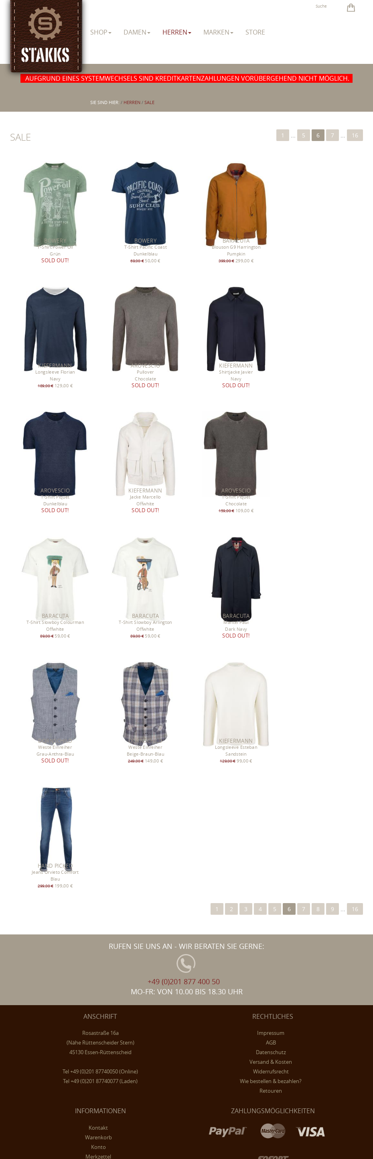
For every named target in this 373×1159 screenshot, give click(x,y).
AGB (271, 790)
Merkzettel (98, 904)
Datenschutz (271, 800)
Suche (321, 6)
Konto (98, 895)
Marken (218, 32)
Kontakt (98, 875)
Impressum (270, 781)
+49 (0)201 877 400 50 (184, 729)
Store (255, 32)
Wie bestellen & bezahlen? (271, 829)
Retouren (270, 838)
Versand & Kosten (270, 810)
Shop (100, 32)
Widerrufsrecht (271, 819)
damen (137, 32)
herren (176, 32)
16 (355, 135)
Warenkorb (98, 885)
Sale (149, 102)
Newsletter (98, 914)
